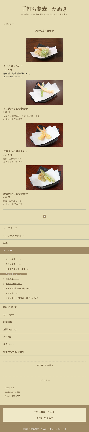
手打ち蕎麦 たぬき (44, 9)
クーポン (7, 337)
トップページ (10, 228)
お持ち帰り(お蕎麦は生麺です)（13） (22, 298)
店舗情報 (7, 322)
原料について (10, 307)
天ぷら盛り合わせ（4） (16, 274)
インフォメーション (13, 236)
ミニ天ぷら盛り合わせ (15, 108)
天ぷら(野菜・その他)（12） (18, 288)
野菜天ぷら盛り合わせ (15, 194)
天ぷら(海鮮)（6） (14, 284)
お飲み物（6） (12, 293)
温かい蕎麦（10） (14, 264)
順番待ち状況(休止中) (14, 352)
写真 (5, 243)
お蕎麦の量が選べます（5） (18, 269)
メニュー (7, 250)
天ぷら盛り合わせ (13, 66)
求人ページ (9, 344)
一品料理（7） (12, 279)
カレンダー (9, 314)
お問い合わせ (10, 329)
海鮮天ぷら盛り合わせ (15, 151)
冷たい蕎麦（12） (14, 259)
